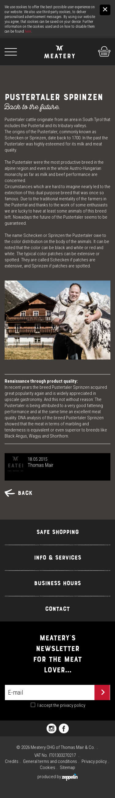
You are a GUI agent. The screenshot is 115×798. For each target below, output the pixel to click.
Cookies (47, 767)
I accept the (61, 705)
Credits (11, 761)
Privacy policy (94, 761)
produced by (57, 777)
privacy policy (72, 705)
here (28, 31)
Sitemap (67, 767)
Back (19, 492)
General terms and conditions (50, 761)
